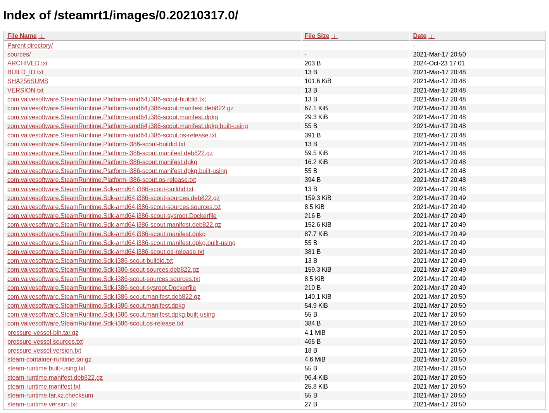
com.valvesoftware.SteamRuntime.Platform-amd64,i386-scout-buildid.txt (106, 99)
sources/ (19, 54)
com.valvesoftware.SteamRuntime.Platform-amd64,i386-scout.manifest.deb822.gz (120, 108)
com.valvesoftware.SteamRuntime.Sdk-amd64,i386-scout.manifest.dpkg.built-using (121, 243)
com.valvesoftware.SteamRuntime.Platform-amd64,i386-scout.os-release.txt (112, 135)
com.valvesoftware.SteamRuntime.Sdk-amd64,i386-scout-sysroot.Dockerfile (112, 215)
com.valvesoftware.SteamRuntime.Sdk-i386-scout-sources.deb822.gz (103, 269)
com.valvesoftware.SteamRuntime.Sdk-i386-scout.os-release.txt (95, 323)
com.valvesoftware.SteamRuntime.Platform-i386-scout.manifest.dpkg (102, 162)
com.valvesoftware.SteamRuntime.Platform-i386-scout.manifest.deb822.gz (110, 153)
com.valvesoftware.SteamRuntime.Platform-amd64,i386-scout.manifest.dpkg (112, 117)
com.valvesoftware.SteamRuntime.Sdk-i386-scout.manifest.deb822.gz (103, 296)
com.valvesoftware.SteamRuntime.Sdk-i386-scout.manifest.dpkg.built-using (111, 314)
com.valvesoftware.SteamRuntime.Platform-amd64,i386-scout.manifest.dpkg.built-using (127, 126)
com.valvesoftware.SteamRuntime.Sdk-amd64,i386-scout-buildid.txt (100, 189)
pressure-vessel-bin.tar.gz (42, 332)
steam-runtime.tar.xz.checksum (50, 395)
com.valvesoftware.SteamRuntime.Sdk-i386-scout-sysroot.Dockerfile (101, 287)
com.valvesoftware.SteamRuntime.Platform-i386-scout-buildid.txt (96, 144)
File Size (317, 36)
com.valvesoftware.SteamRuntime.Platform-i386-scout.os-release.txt (101, 180)
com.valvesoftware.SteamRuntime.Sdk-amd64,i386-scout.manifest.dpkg (106, 234)
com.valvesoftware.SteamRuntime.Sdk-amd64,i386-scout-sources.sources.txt (114, 207)
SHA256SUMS (27, 81)
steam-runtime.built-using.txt (46, 368)
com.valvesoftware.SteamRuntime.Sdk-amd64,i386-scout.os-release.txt (105, 251)
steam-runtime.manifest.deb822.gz (55, 377)
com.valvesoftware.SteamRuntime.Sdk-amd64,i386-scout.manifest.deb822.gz (114, 224)
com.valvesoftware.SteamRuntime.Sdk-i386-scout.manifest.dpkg (96, 305)
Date (420, 36)
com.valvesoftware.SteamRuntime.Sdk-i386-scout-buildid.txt (90, 260)
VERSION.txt (25, 90)
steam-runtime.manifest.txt (44, 386)
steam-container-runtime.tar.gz (49, 359)
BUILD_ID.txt (25, 72)
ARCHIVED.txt (27, 63)
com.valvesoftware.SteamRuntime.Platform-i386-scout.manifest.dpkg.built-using (117, 171)
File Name (22, 36)
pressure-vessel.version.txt (44, 350)
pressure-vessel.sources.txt (45, 341)
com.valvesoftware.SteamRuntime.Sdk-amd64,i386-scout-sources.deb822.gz (113, 198)
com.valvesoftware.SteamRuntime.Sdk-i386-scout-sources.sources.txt (103, 279)
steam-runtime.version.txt (42, 404)
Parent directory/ (30, 45)
